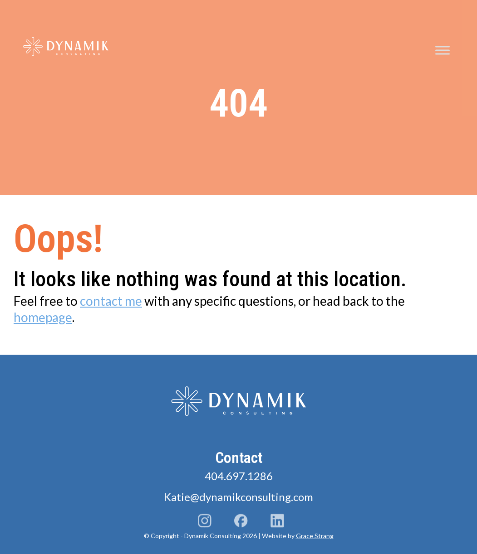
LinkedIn (277, 522)
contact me (111, 300)
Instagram (204, 522)
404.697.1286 (239, 475)
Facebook (241, 522)
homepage (43, 317)
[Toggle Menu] (442, 50)
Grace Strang (315, 536)
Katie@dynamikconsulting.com (238, 496)
